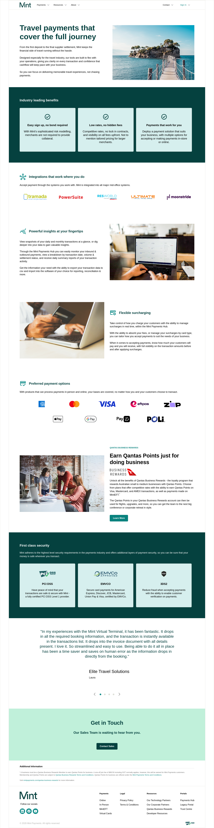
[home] (25, 4)
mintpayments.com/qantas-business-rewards (40, 780)
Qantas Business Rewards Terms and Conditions (74, 775)
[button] (44, 5)
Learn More (119, 518)
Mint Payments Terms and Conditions (147, 775)
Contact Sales (107, 746)
